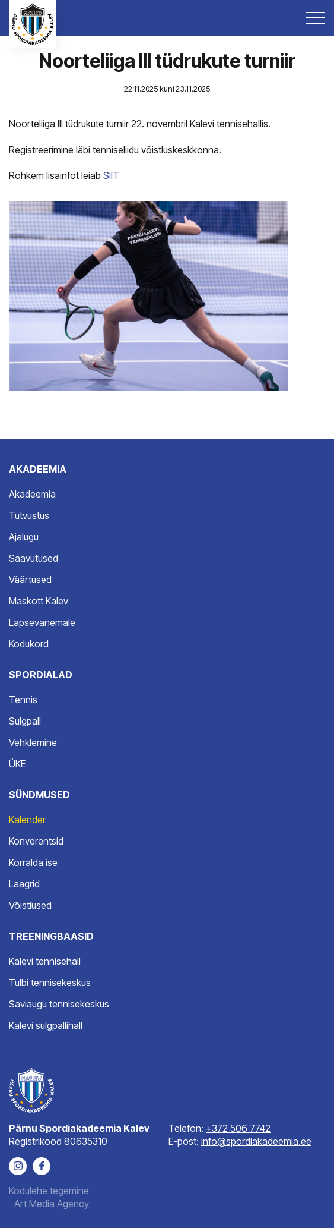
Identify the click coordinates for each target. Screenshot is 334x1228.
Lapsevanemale (42, 622)
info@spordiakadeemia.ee (256, 1141)
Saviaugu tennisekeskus (59, 1004)
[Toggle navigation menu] (315, 17)
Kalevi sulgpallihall (45, 1025)
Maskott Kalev (38, 601)
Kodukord (29, 644)
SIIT (111, 175)
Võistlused (30, 905)
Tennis (23, 700)
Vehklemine (33, 742)
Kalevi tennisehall (45, 961)
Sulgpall (25, 721)
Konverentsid (36, 841)
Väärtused (30, 579)
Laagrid (24, 884)
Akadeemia (32, 494)
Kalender (27, 820)
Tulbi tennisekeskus (50, 982)
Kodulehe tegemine (49, 1197)
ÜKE (17, 764)
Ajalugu (24, 537)
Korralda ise (33, 862)
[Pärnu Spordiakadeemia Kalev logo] (32, 24)
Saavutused (33, 558)
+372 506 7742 (238, 1128)
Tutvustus (29, 515)
